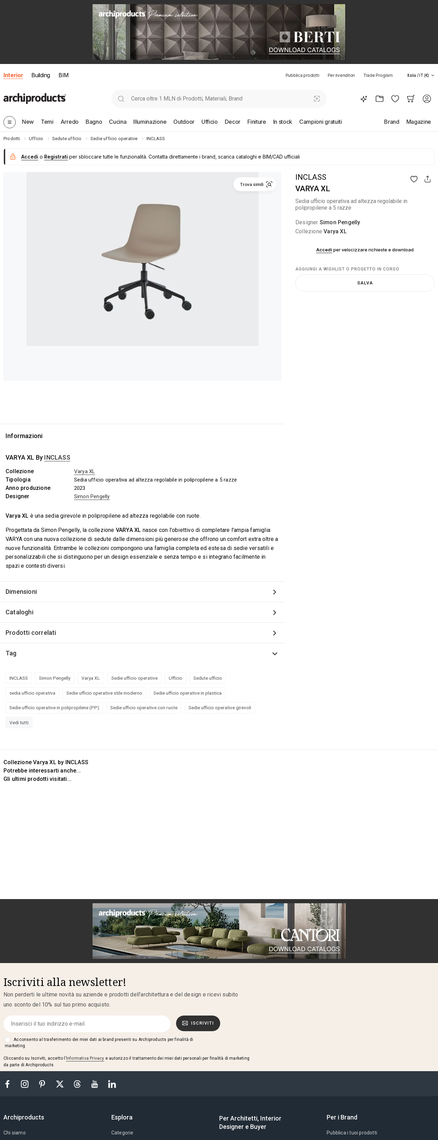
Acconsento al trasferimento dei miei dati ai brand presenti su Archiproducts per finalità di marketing (99, 1042)
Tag (11, 653)
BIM (63, 75)
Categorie (122, 1132)
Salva (365, 282)
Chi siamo (14, 1132)
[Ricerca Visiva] (317, 98)
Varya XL (335, 231)
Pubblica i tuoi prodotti (352, 1132)
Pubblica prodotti (302, 75)
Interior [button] (13, 75)
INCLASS (310, 177)
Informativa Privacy (85, 1058)
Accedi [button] (29, 157)
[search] (121, 98)
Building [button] (40, 75)
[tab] (433, 75)
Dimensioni (21, 591)
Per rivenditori (341, 75)
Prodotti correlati (31, 632)
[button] (418, 75)
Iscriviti (198, 1023)
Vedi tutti (19, 722)
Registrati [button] (56, 157)
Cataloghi (19, 612)
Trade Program (378, 75)
